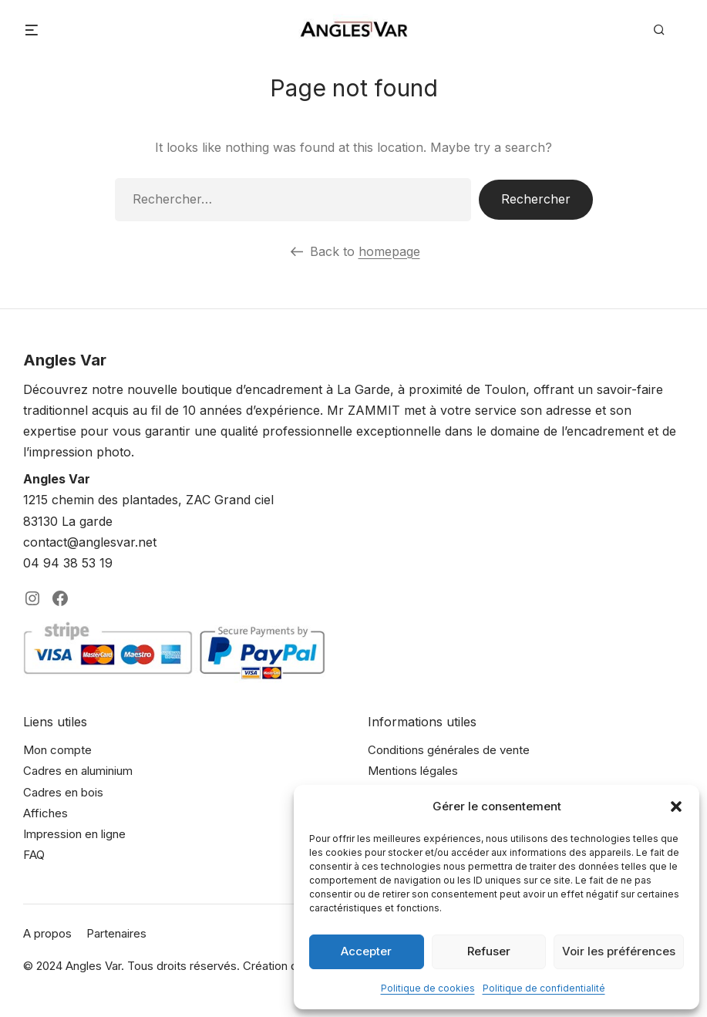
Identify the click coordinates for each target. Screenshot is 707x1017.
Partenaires (116, 933)
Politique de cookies (428, 988)
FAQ (34, 854)
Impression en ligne (74, 834)
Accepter (366, 951)
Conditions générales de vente (449, 750)
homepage (389, 251)
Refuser (488, 951)
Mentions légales (413, 770)
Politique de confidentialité (544, 988)
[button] (676, 806)
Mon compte (57, 750)
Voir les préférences (618, 951)
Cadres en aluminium (78, 770)
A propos (47, 933)
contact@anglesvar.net (90, 542)
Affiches (45, 813)
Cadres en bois (63, 792)
